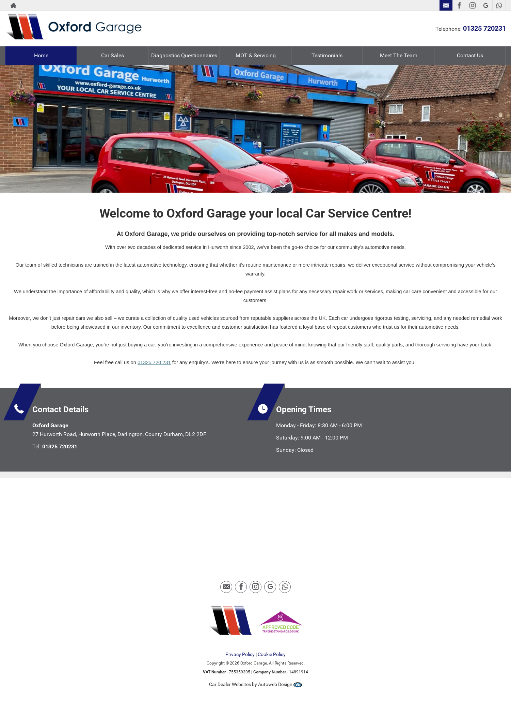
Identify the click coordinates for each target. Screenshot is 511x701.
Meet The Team (398, 55)
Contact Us (470, 55)
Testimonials (327, 55)
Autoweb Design (275, 684)
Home (41, 55)
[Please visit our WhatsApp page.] (499, 5)
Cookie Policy (272, 654)
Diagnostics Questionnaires (184, 55)
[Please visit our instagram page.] (472, 5)
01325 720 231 (154, 362)
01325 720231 (484, 28)
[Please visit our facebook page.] (459, 5)
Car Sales (112, 55)
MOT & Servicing (256, 55)
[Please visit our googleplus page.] (485, 5)
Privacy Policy (240, 654)
